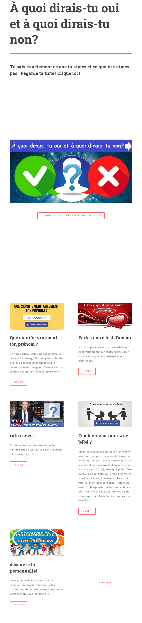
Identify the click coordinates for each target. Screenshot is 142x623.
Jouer (18, 382)
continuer (105, 582)
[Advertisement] (71, 107)
